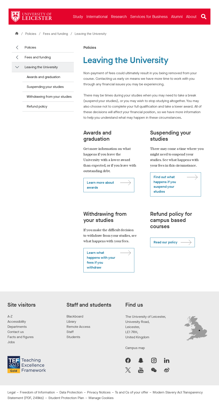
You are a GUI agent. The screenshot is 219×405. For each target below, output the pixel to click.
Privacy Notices (99, 392)
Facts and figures (20, 337)
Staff (70, 332)
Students (73, 337)
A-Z (9, 316)
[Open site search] (203, 16)
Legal (11, 392)
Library (71, 321)
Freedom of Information (37, 392)
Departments (17, 326)
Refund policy (37, 106)
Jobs (11, 342)
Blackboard (75, 316)
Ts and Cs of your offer (131, 392)
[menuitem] (78, 17)
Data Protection (71, 392)
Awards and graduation (43, 77)
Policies (30, 34)
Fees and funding (56, 34)
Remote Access (78, 326)
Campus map (135, 348)
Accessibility (16, 321)
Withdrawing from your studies (49, 96)
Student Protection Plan (66, 398)
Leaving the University (41, 67)
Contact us (15, 332)
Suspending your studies (45, 86)
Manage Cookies (101, 398)
